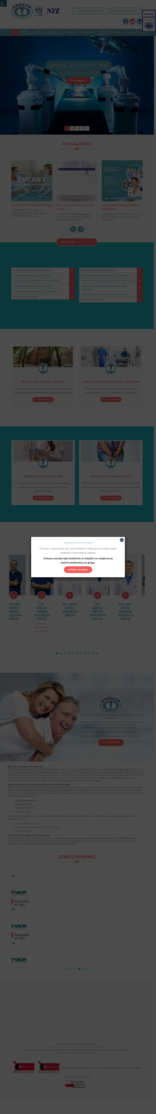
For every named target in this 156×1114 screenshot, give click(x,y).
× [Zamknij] (121, 540)
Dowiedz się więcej (78, 569)
